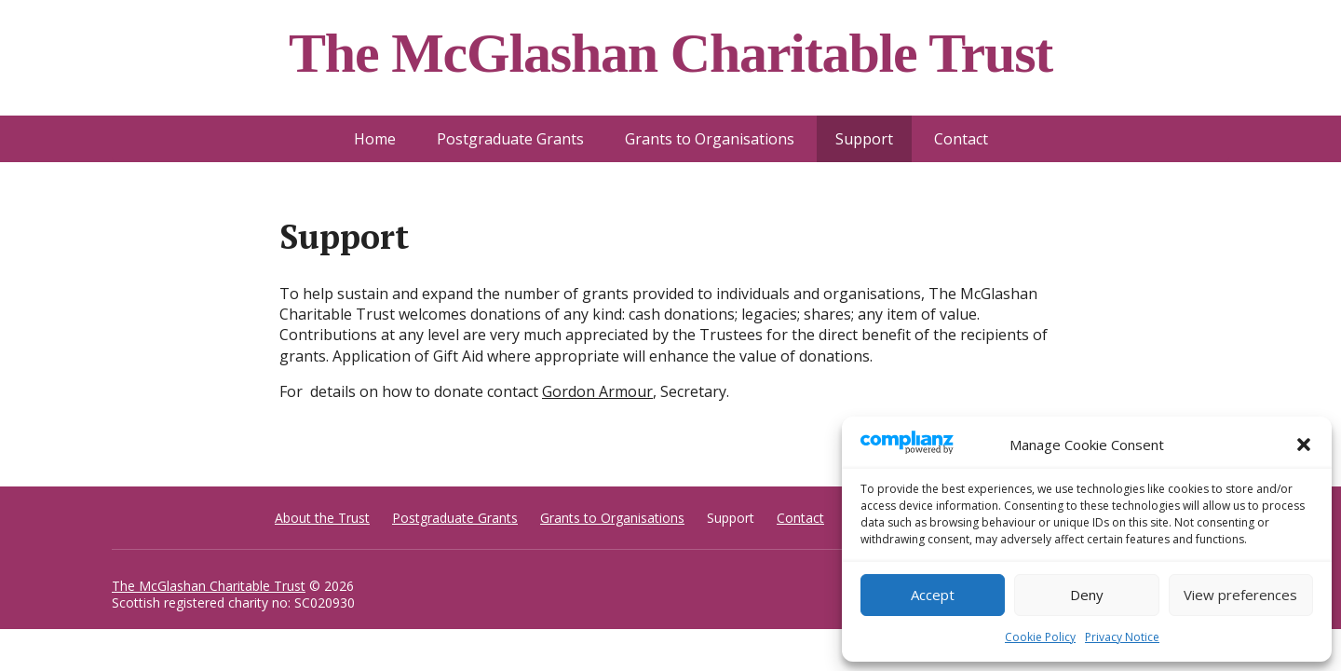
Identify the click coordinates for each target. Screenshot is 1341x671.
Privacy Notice (1122, 637)
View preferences (1240, 594)
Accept (933, 594)
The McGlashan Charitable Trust (208, 586)
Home (375, 139)
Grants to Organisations (709, 139)
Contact (961, 139)
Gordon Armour (597, 391)
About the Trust (322, 518)
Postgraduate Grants (510, 139)
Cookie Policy (1040, 637)
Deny (1087, 594)
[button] (1303, 444)
